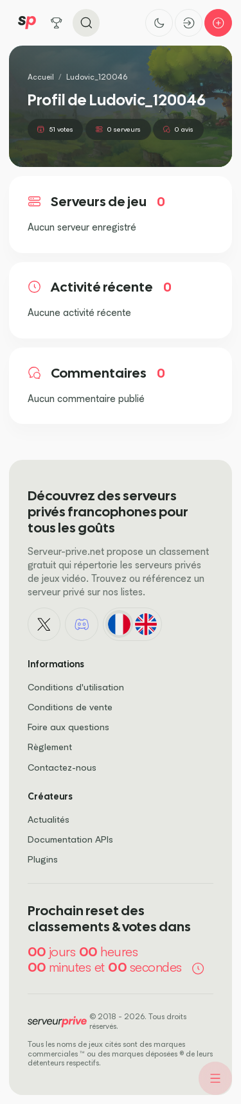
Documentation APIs (70, 839)
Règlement (50, 746)
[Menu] (215, 1078)
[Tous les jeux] (57, 23)
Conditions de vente (70, 706)
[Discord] (81, 624)
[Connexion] (188, 23)
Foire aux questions (68, 726)
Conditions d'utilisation (76, 686)
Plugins (43, 859)
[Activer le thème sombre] (159, 23)
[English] (145, 624)
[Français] (119, 624)
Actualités (48, 819)
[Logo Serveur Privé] (27, 23)
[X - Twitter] (44, 624)
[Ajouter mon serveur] (218, 23)
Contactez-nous (62, 767)
